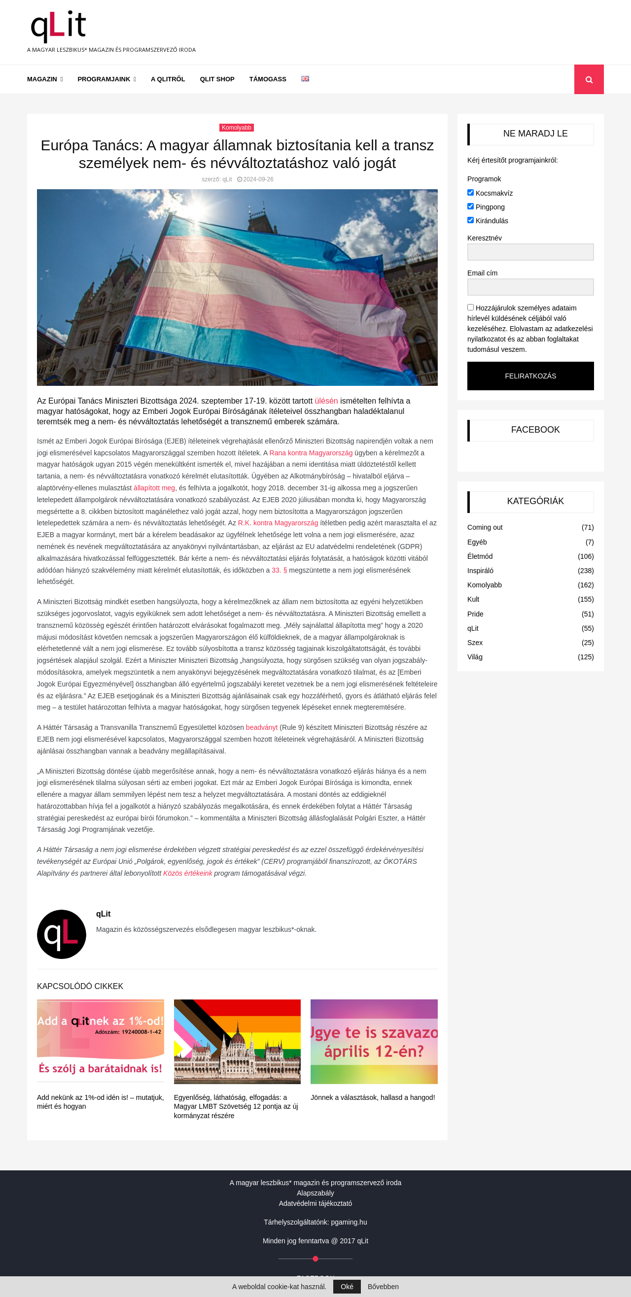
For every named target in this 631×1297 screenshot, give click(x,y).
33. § (279, 570)
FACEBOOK (535, 430)
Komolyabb (236, 127)
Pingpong (486, 207)
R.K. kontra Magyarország (278, 523)
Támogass (267, 79)
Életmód (479, 556)
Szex (475, 643)
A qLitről (168, 79)
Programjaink (103, 79)
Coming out (485, 527)
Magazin (42, 79)
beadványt (262, 727)
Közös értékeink (187, 873)
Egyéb (477, 542)
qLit (227, 179)
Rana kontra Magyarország (311, 453)
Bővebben (383, 1286)
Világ (475, 657)
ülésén (326, 401)
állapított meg (154, 488)
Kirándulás (487, 221)
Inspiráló (480, 571)
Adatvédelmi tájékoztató (315, 1203)
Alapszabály (315, 1193)
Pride (475, 614)
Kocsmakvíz (490, 193)
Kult (473, 599)
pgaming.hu (349, 1222)
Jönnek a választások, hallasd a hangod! (373, 1097)
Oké (347, 1287)
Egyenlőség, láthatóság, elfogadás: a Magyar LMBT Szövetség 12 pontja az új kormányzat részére (236, 1106)
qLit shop (217, 79)
